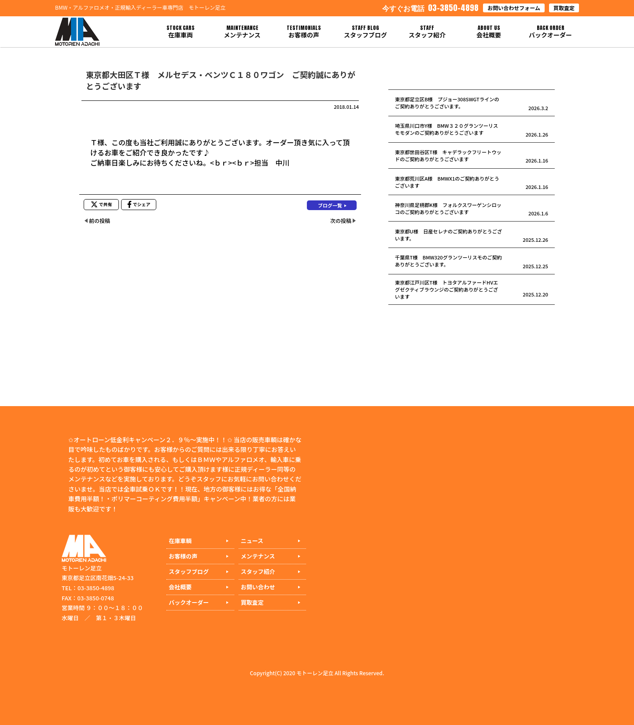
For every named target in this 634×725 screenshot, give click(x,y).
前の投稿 (99, 220)
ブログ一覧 (330, 205)
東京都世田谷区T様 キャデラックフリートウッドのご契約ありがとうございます (448, 155)
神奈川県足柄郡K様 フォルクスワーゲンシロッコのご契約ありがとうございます (448, 208)
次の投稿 (340, 220)
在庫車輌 (180, 540)
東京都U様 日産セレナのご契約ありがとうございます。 (448, 235)
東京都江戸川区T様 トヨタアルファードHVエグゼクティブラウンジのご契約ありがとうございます (446, 289)
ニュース (252, 540)
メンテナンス (258, 556)
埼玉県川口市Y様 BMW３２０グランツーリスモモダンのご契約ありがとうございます (446, 129)
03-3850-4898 (430, 8)
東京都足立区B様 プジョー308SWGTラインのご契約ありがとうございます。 (447, 103)
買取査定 (564, 7)
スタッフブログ (189, 571)
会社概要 (180, 587)
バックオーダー (189, 602)
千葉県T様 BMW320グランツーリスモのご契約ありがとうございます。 (448, 261)
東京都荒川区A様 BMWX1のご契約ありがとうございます (447, 182)
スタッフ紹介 (258, 571)
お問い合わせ (258, 587)
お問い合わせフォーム (513, 7)
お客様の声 (183, 556)
